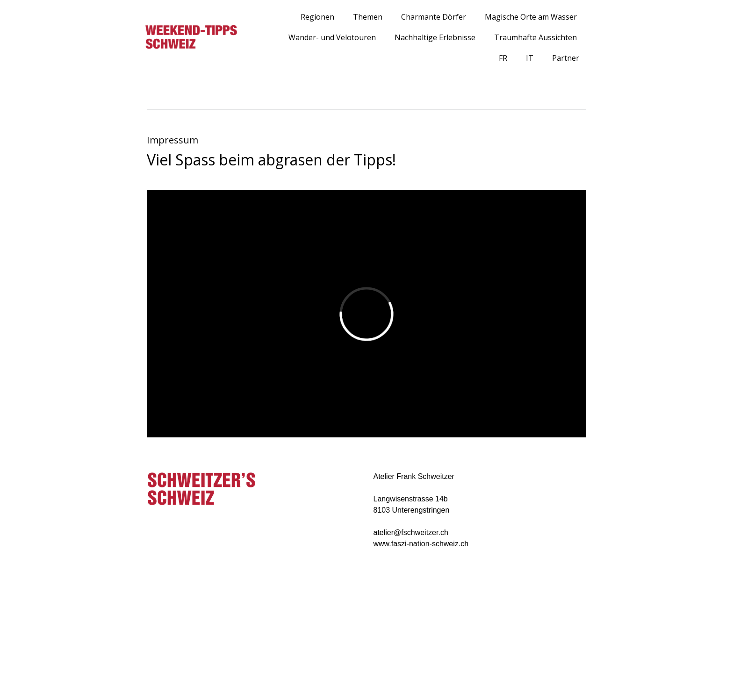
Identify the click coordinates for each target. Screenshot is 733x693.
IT (529, 58)
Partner (565, 58)
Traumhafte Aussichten (535, 37)
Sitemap (234, 670)
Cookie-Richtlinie (194, 670)
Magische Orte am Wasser (531, 17)
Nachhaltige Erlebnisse (435, 37)
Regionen (317, 17)
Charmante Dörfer (433, 17)
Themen (367, 17)
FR (503, 58)
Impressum (149, 670)
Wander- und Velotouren (332, 37)
